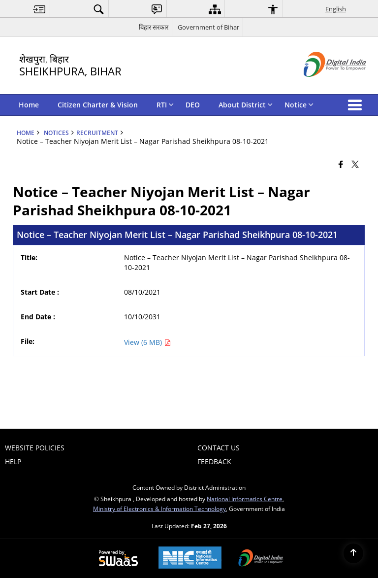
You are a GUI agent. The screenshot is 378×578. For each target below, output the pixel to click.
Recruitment (97, 132)
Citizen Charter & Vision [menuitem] (98, 104)
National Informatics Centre (245, 499)
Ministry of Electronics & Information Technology (159, 508)
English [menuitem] (335, 8)
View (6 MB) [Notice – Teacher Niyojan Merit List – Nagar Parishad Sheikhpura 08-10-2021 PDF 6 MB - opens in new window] (147, 342)
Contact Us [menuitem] (218, 447)
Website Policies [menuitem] (34, 447)
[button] (357, 105)
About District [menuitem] (246, 104)
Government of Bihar (208, 27)
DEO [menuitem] (193, 104)
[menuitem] (39, 9)
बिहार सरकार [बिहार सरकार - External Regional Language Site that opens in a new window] (153, 27)
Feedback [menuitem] (214, 461)
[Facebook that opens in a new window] (341, 164)
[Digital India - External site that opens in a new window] (323, 85)
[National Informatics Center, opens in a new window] (190, 558)
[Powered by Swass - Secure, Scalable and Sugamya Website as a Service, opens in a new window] (118, 559)
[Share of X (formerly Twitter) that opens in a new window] (355, 164)
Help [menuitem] (13, 461)
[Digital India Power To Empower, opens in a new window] (261, 559)
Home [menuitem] (29, 104)
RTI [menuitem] (165, 104)
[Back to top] (353, 553)
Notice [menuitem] (299, 104)
